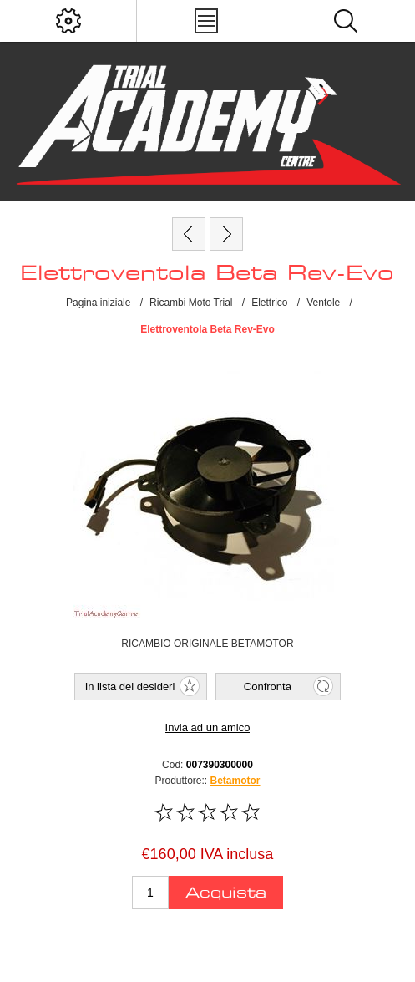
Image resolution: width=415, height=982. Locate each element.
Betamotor (235, 780)
